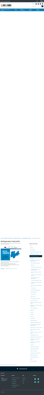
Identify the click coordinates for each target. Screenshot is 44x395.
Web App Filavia (4, 380)
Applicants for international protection (35, 322)
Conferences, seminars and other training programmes (36, 306)
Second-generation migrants (34, 346)
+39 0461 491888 (14, 379)
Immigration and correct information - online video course (35, 325)
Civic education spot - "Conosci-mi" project (35, 330)
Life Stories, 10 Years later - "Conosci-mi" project (36, 332)
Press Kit (31, 359)
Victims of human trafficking (34, 348)
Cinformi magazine (32, 249)
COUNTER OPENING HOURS (4, 378)
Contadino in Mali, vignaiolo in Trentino (36, 280)
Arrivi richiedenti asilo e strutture (35, 263)
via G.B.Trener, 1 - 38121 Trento (15, 377)
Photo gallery (32, 258)
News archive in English (33, 361)
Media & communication (23, 10)
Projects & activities (30, 10)
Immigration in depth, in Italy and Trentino (36, 337)
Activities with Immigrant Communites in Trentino (36, 303)
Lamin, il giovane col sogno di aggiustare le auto (35, 278)
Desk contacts (24, 377)
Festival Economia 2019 (33, 320)
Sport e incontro (33, 296)
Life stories (32, 344)
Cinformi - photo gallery (33, 308)
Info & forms (16, 10)
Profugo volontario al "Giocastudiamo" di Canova (36, 283)
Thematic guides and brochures (26, 238)
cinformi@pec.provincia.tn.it (15, 385)
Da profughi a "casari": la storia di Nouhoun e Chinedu (35, 269)
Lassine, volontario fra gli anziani (35, 290)
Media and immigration (33, 350)
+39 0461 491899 (14, 381)
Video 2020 (32, 314)
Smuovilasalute (32, 318)
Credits (23, 381)
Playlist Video (32, 310)
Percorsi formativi (33, 294)
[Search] (42, 6)
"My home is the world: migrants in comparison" (35, 342)
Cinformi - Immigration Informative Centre (7, 238)
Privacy (23, 383)
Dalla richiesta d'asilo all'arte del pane (36, 267)
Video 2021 (32, 312)
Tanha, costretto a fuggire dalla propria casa (36, 285)
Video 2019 (32, 316)
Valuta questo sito (22, 369)
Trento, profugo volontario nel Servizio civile (36, 272)
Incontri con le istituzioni (34, 300)
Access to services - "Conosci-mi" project (36, 327)
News (31, 245)
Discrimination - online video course (35, 352)
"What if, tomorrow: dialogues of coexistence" (35, 339)
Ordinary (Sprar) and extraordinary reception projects (35, 260)
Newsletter (31, 247)
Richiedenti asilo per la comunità (35, 298)
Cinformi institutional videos (34, 357)
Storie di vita (32, 265)
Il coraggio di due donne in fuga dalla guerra (36, 275)
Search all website (34, 6)
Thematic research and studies (34, 254)
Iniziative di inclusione (34, 292)
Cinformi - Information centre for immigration (5, 10)
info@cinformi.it (14, 383)
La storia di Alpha (33, 288)
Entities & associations (38, 10)
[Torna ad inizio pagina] (42, 393)
